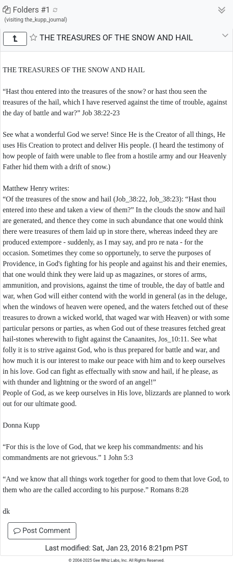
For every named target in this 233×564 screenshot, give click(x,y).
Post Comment (41, 530)
